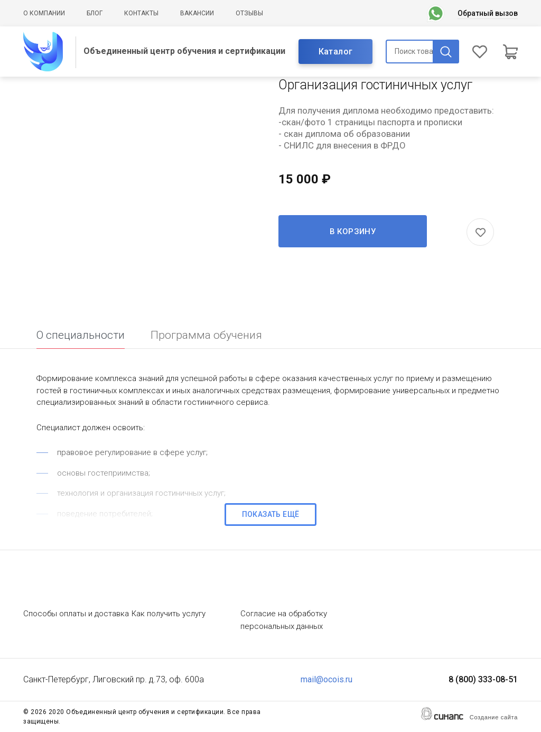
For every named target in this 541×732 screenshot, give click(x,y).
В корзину (353, 231)
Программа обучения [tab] (206, 335)
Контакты (141, 13)
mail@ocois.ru (326, 679)
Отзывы (249, 13)
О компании (44, 13)
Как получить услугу (169, 613)
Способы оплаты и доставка (76, 613)
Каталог (336, 52)
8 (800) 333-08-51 (483, 679)
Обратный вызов (488, 13)
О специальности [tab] (80, 335)
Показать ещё (271, 514)
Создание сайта (494, 717)
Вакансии (197, 13)
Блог (94, 13)
